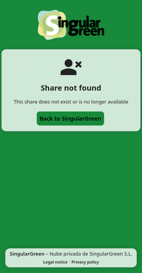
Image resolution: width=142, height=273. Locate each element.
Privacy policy (85, 262)
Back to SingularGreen (70, 118)
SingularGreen (27, 253)
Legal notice (55, 262)
